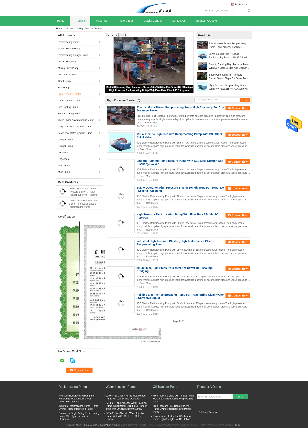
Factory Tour (125, 20)
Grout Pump (64, 81)
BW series (63, 159)
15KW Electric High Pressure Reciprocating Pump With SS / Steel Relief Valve (228, 56)
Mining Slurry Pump (68, 68)
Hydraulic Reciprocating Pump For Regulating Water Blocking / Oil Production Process (77, 398)
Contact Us (179, 20)
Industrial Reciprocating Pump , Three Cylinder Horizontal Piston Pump (78, 407)
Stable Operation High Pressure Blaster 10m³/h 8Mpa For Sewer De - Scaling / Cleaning (228, 76)
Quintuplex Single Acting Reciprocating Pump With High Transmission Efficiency (79, 416)
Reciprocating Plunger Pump (73, 55)
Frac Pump (64, 87)
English (241, 4)
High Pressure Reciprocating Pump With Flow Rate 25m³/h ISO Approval (149, 90)
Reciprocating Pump (68, 42)
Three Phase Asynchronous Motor (76, 120)
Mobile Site (204, 417)
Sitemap (213, 412)
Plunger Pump (65, 139)
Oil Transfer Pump (67, 74)
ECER (237, 425)
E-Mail (202, 412)
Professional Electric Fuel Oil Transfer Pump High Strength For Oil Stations (172, 418)
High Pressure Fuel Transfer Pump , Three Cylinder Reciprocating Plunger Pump (172, 409)
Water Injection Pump (69, 48)
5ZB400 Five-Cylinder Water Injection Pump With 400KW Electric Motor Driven (125, 416)
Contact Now (240, 108)
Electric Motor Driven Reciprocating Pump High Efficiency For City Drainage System (227, 45)
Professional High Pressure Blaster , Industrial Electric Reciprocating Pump (83, 203)
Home (60, 20)
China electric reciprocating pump (100, 425)
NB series (63, 152)
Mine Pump (64, 165)
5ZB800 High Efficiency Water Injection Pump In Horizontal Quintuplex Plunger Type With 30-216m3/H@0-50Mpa (126, 406)
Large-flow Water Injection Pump (75, 126)
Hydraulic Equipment (69, 113)
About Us (101, 20)
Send (240, 396)
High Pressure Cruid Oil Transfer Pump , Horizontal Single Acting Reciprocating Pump (174, 398)
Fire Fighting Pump (68, 107)
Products (80, 20)
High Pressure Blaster (69, 94)
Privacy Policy (73, 425)
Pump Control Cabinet (69, 100)
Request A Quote (206, 20)
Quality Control (152, 20)
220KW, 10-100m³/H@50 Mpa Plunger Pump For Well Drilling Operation (126, 397)
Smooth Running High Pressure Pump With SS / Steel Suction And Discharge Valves (229, 66)
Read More (152, 122)
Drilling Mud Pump (67, 61)
